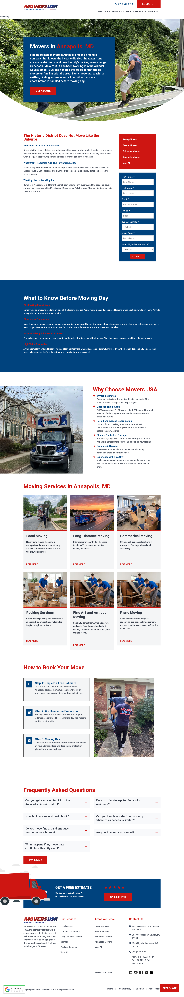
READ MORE (32, 564)
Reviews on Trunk (103, 972)
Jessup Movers (130, 139)
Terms (110, 988)
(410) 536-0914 (125, 4)
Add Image (5, 16)
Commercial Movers (70, 931)
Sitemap (140, 988)
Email (124, 199)
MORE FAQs (35, 859)
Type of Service (129, 222)
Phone (125, 210)
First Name (127, 177)
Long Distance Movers (71, 936)
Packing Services (69, 947)
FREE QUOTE (148, 4)
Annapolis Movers (131, 157)
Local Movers (67, 926)
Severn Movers (130, 145)
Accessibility (155, 988)
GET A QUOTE (43, 90)
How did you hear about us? (135, 244)
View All (126, 163)
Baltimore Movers (131, 151)
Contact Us (151, 11)
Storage (64, 942)
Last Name (127, 188)
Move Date (127, 233)
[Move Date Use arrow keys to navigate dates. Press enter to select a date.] (138, 238)
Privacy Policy (125, 988)
